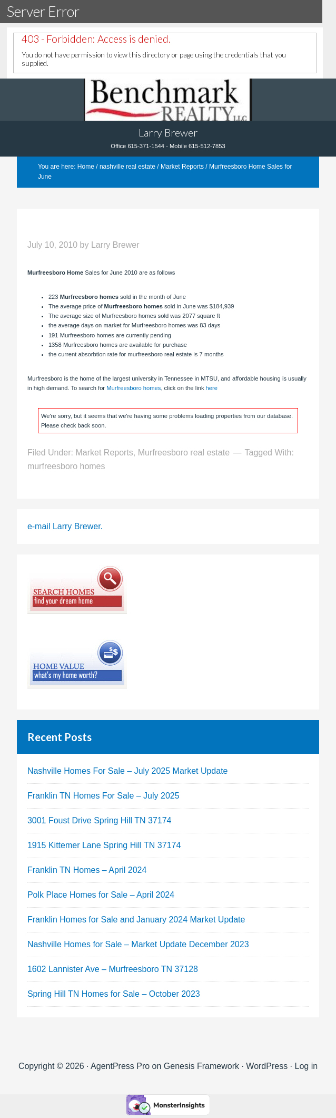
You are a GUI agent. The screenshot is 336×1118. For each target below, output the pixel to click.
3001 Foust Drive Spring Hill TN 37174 (99, 820)
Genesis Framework (201, 1066)
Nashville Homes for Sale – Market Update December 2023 (138, 944)
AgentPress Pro (120, 1066)
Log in (306, 1066)
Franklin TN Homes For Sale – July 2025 (103, 795)
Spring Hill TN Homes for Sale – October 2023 (113, 993)
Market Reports (104, 452)
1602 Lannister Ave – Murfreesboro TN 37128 (112, 969)
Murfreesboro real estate (184, 452)
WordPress (267, 1066)
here (211, 388)
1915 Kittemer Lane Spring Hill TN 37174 (104, 845)
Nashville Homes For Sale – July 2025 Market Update (127, 770)
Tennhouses (168, 100)
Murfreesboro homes (133, 388)
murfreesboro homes (66, 466)
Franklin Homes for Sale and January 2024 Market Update (136, 919)
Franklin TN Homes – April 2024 (86, 870)
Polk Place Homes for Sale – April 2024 (100, 894)
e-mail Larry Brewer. (65, 526)
